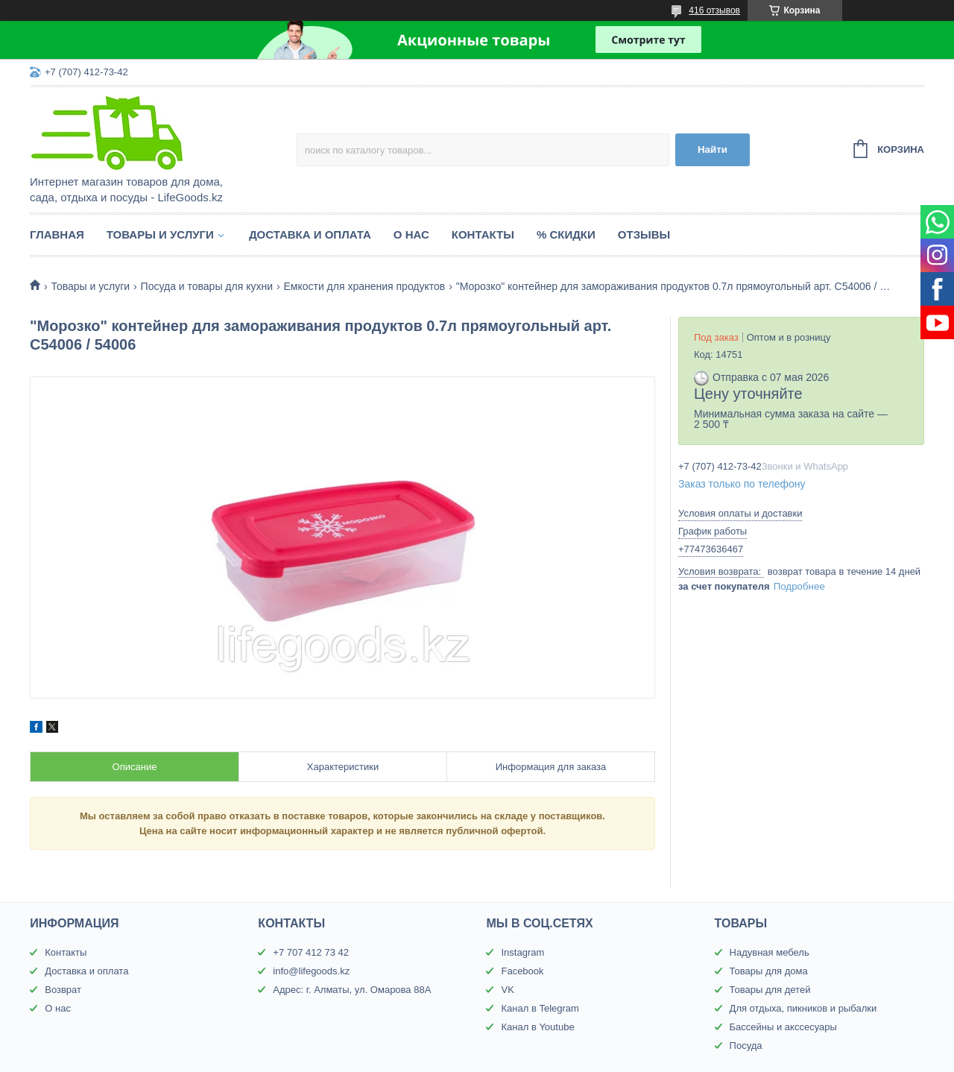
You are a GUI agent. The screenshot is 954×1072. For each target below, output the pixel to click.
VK (507, 989)
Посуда (746, 1045)
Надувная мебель (769, 952)
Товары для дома (769, 971)
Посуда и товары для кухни (207, 286)
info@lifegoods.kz (311, 971)
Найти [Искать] (712, 149)
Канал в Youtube (537, 1026)
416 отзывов (714, 10)
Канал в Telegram (539, 1008)
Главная (57, 234)
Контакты (483, 234)
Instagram (522, 952)
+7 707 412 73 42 (311, 952)
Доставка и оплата (310, 234)
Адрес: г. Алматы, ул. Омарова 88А (352, 989)
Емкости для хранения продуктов (364, 286)
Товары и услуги (160, 234)
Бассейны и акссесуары (783, 1026)
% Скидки (566, 234)
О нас (411, 234)
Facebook (522, 971)
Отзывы (644, 234)
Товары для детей (770, 989)
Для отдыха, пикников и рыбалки (803, 1008)
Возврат (63, 989)
